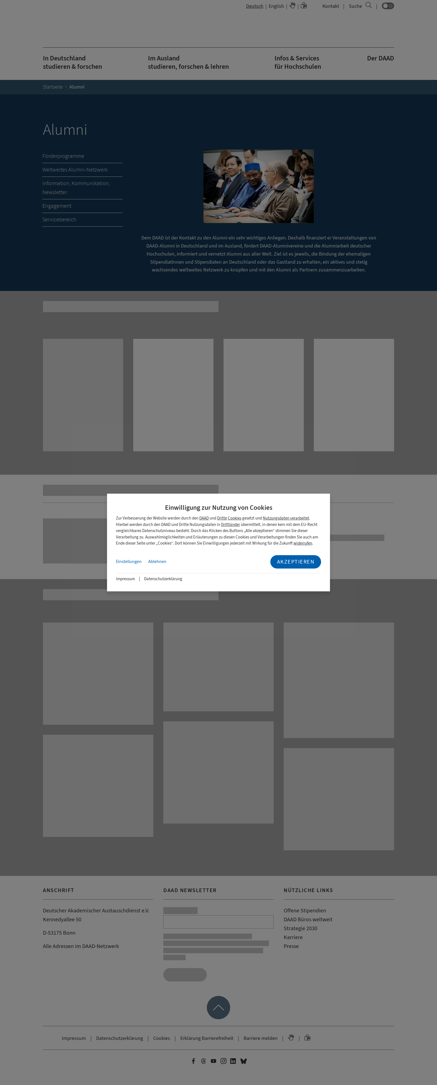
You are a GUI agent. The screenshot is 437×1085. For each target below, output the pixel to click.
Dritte (222, 518)
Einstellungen (129, 561)
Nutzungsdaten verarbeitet (286, 518)
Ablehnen (157, 561)
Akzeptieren (296, 561)
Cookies (234, 518)
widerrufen (302, 543)
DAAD (204, 518)
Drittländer (230, 524)
